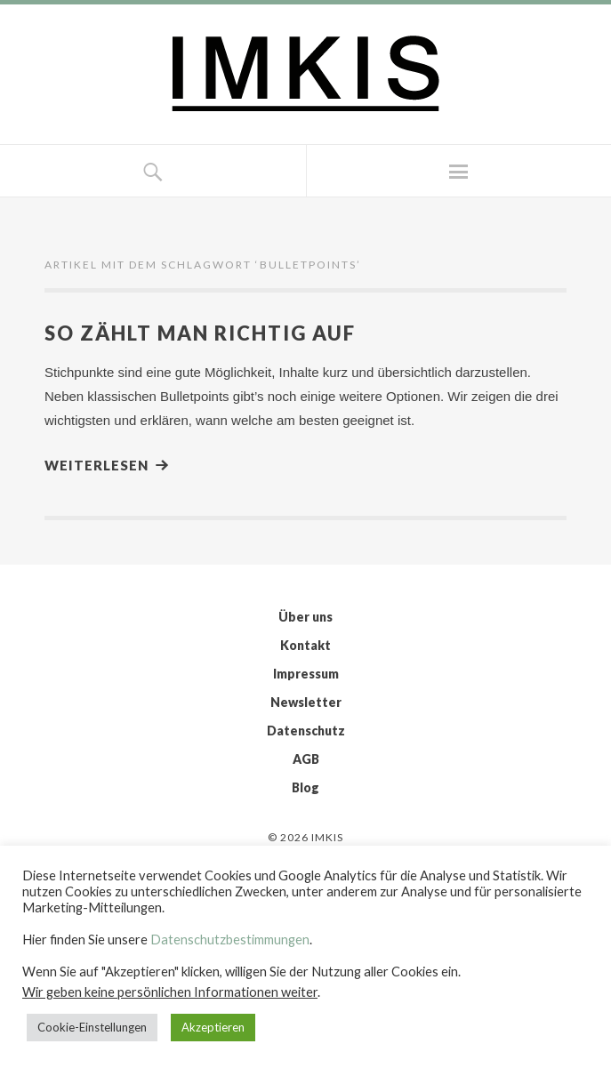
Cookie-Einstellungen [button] (92, 1027)
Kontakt (305, 645)
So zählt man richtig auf (200, 333)
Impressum (306, 673)
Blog (305, 787)
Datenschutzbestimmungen (230, 939)
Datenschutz (306, 730)
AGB (306, 759)
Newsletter (306, 702)
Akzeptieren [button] (213, 1027)
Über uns (305, 616)
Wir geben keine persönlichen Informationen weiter (170, 992)
